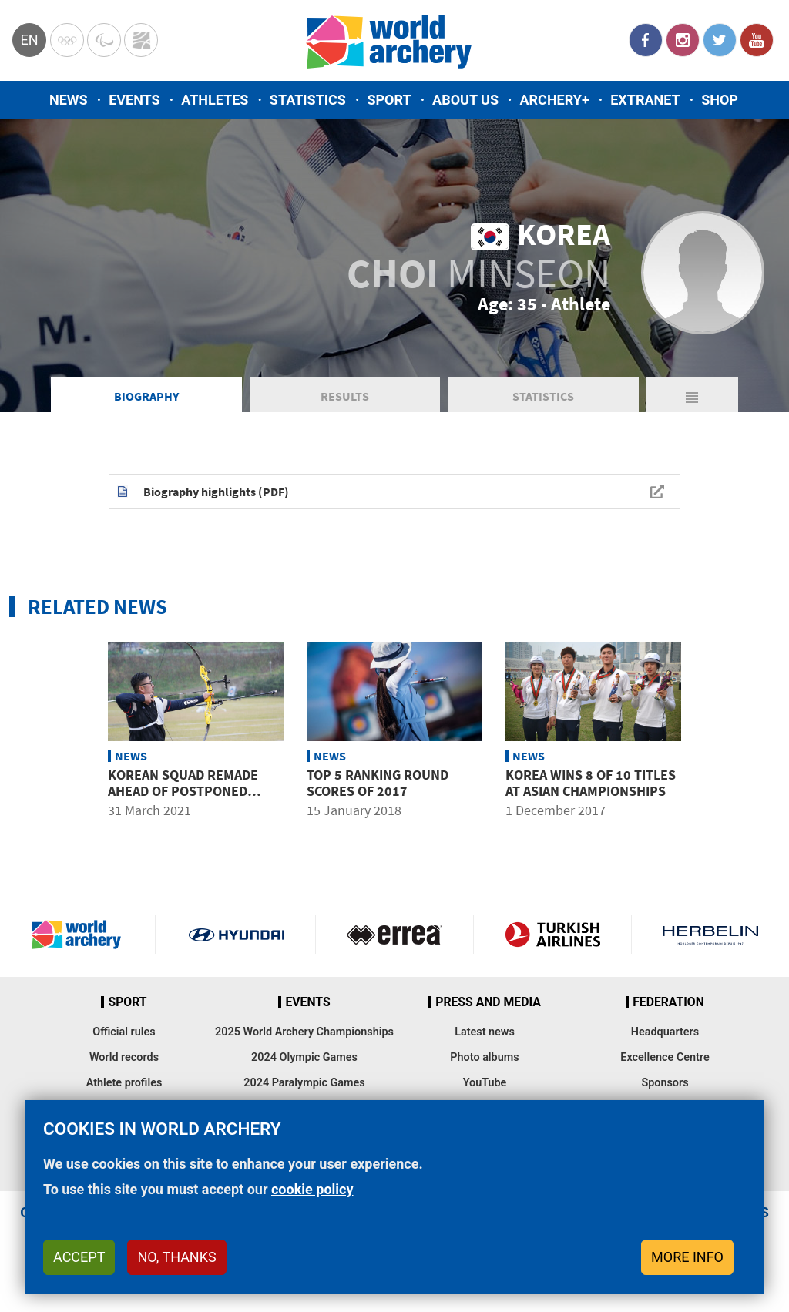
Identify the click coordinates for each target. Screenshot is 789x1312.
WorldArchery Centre (141, 40)
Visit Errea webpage (394, 934)
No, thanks (176, 1257)
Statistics (308, 100)
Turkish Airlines (552, 934)
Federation (668, 1002)
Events (134, 100)
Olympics (67, 40)
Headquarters (665, 1032)
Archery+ (554, 100)
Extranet (645, 100)
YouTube (757, 40)
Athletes (214, 100)
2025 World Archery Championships (304, 1032)
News (68, 100)
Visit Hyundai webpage (236, 934)
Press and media (487, 1002)
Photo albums (484, 1057)
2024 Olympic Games (304, 1057)
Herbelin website (710, 934)
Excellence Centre (664, 1057)
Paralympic (104, 40)
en (29, 40)
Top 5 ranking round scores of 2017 (377, 783)
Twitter (720, 40)
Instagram (683, 40)
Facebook (646, 40)
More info (687, 1257)
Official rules (123, 1032)
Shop (719, 100)
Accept (79, 1257)
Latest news (485, 1032)
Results (345, 396)
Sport (389, 100)
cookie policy (312, 1189)
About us (465, 100)
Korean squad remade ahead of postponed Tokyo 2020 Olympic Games (196, 791)
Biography (146, 396)
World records (124, 1057)
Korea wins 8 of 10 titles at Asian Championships (590, 783)
